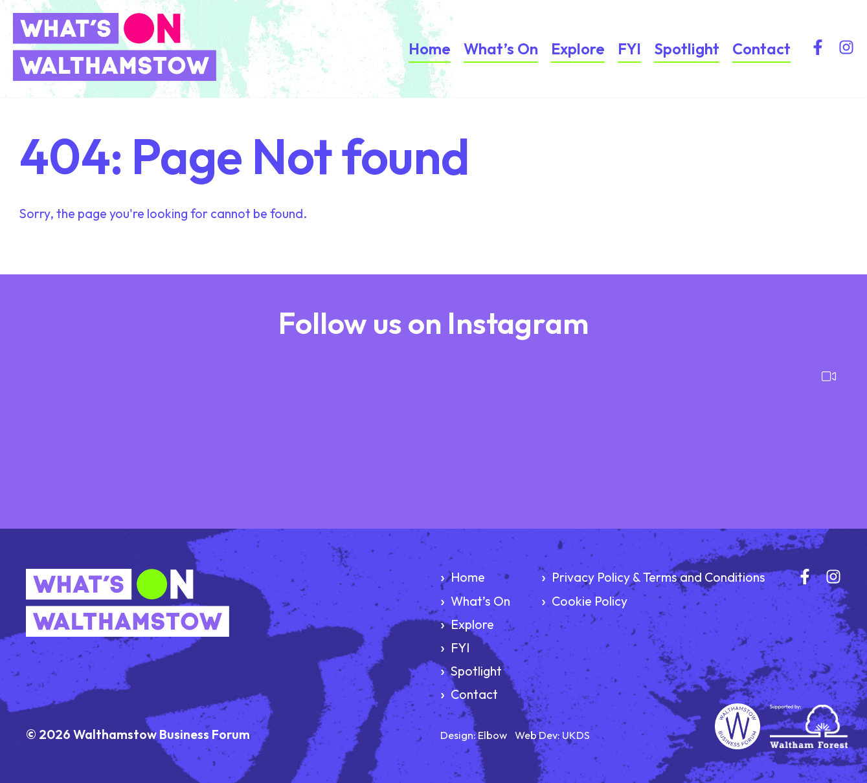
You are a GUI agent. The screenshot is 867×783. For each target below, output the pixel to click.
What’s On (501, 48)
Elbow (492, 735)
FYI (629, 48)
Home (430, 48)
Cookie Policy (589, 601)
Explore (578, 48)
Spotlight (686, 48)
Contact (761, 48)
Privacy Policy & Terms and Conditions (658, 577)
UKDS (576, 735)
